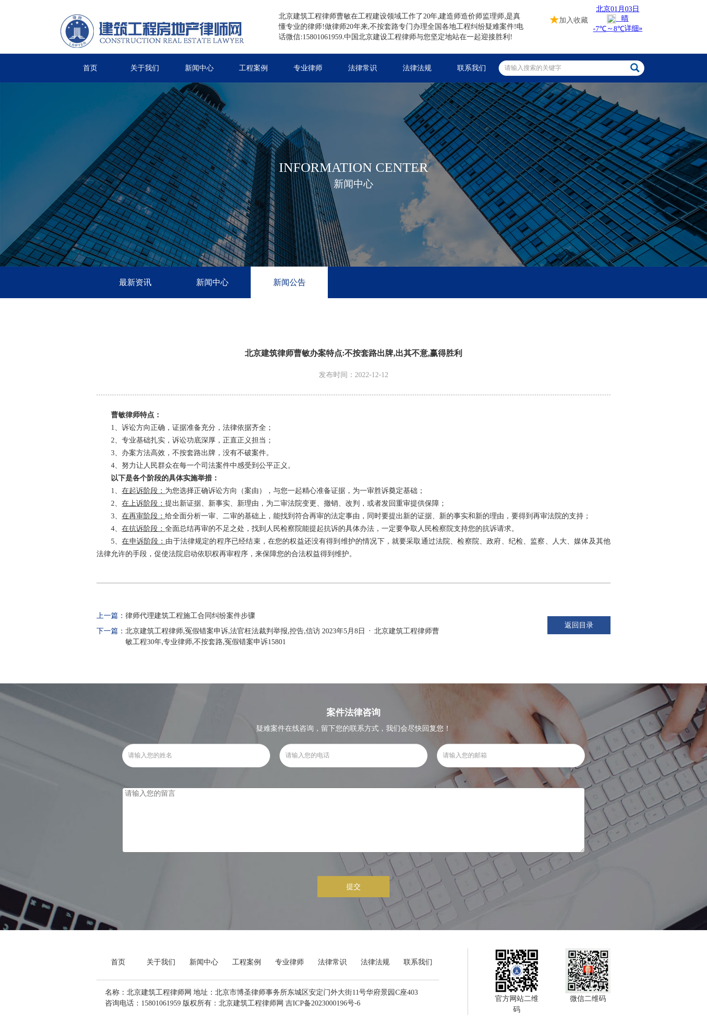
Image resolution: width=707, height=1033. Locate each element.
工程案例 (253, 68)
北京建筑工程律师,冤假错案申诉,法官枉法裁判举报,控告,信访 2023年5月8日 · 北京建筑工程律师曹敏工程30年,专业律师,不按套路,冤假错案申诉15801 (282, 636)
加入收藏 (569, 19)
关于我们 (144, 68)
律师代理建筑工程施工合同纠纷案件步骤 (190, 615)
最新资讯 (135, 282)
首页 (90, 68)
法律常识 (362, 68)
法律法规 (417, 68)
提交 (353, 886)
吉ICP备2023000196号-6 (322, 1003)
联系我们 (471, 68)
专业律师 (308, 68)
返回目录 (579, 625)
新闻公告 (289, 282)
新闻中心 (199, 68)
